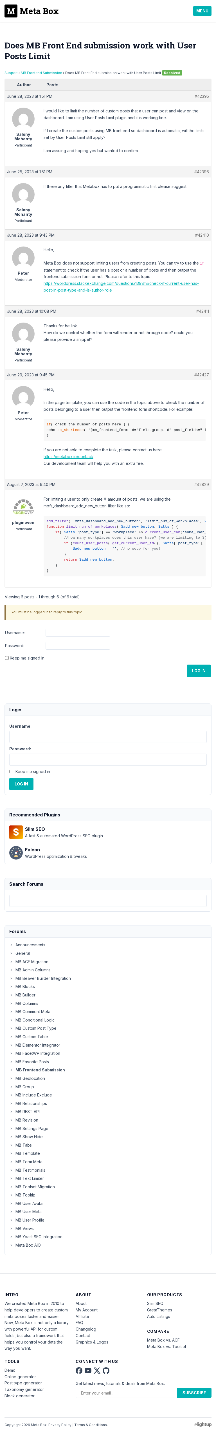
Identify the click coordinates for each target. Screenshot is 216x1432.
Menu (202, 10)
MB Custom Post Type (33, 1028)
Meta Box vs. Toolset (166, 1346)
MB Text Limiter (26, 1178)
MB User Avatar (26, 1203)
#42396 (201, 171)
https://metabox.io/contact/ (68, 456)
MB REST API (24, 1111)
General (19, 953)
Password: (14, 645)
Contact (83, 1335)
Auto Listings (158, 1316)
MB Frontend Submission (41, 73)
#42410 (202, 235)
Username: (15, 632)
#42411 (202, 311)
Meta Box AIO (25, 1245)
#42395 (202, 96)
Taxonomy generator (24, 1389)
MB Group (21, 1086)
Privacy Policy (59, 1425)
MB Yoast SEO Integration (35, 1236)
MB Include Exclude (30, 1095)
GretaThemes (159, 1309)
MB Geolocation (27, 1078)
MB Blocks (22, 986)
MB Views (21, 1228)
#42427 (201, 374)
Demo (9, 1370)
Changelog (86, 1329)
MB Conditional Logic (32, 1020)
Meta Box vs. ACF (163, 1340)
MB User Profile (26, 1220)
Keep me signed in (27, 658)
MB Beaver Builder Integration (40, 978)
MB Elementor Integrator (34, 1045)
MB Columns (23, 1003)
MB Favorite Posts (29, 1061)
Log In (199, 670)
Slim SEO (155, 1303)
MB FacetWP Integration (34, 1053)
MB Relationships (28, 1103)
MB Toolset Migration (32, 1186)
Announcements (27, 944)
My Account (87, 1309)
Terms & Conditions (90, 1425)
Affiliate (82, 1316)
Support (11, 73)
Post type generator (23, 1382)
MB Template (24, 1153)
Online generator (20, 1376)
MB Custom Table (28, 1036)
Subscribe (194, 1392)
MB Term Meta (25, 1161)
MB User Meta (25, 1211)
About (81, 1303)
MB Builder (22, 995)
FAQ (79, 1322)
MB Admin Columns (30, 969)
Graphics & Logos (92, 1342)
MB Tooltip (22, 1195)
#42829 (201, 484)
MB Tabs (20, 1145)
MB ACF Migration (28, 961)
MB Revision (23, 1120)
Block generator (19, 1395)
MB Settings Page (28, 1128)
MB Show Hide (26, 1136)
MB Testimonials (27, 1170)
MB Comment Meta (29, 1011)
